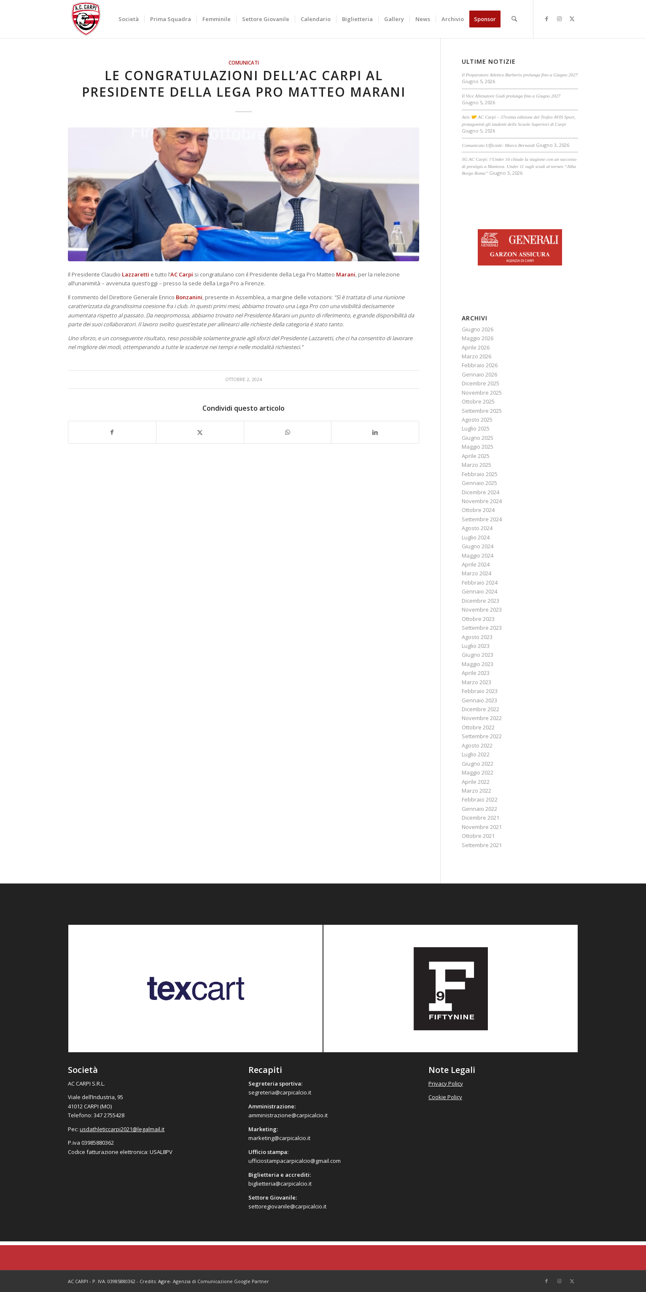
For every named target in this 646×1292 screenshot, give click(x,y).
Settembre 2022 (482, 736)
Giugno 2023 (477, 654)
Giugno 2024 (477, 546)
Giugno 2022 (477, 763)
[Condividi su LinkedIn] (375, 432)
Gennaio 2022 (479, 809)
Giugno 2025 (477, 438)
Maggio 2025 (477, 446)
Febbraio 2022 (480, 799)
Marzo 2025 (476, 465)
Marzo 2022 (476, 790)
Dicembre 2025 (480, 383)
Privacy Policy (445, 1083)
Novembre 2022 (482, 718)
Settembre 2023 (482, 627)
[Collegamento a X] (571, 18)
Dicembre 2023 (480, 600)
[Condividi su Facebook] (112, 432)
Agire (164, 1281)
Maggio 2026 (477, 338)
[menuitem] (128, 19)
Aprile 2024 (476, 564)
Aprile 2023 (476, 673)
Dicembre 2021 (480, 817)
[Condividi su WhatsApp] (287, 432)
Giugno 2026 (477, 329)
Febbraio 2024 (480, 582)
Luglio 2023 (476, 646)
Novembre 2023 (482, 609)
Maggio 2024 (477, 555)
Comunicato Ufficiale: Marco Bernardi (498, 145)
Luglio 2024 (476, 537)
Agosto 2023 (477, 637)
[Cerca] (514, 19)
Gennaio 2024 (479, 591)
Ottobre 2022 (478, 727)
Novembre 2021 (482, 827)
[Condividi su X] (200, 432)
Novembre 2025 (482, 392)
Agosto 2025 (477, 419)
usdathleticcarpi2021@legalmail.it (122, 1129)
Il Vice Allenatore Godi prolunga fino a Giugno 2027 (511, 95)
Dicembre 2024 (480, 492)
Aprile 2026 (476, 347)
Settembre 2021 (482, 845)
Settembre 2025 (482, 410)
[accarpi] (86, 19)
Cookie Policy (445, 1097)
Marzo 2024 (476, 573)
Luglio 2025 (476, 428)
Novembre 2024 (482, 501)
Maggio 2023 (477, 664)
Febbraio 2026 (480, 365)
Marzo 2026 (476, 356)
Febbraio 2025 (480, 474)
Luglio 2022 (476, 754)
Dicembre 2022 (480, 709)
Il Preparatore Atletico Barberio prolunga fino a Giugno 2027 (520, 74)
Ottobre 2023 (478, 619)
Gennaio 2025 (479, 483)
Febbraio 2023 (480, 691)
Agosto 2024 (477, 528)
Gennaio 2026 (479, 374)
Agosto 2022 (477, 745)
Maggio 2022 (477, 772)
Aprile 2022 (476, 781)
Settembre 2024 (482, 519)
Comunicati (244, 62)
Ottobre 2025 (478, 401)
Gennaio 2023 (479, 700)
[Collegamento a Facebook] (546, 18)
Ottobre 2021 (478, 836)
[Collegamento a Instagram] (559, 18)
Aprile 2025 (476, 456)
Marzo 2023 (476, 682)
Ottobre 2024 (478, 510)
